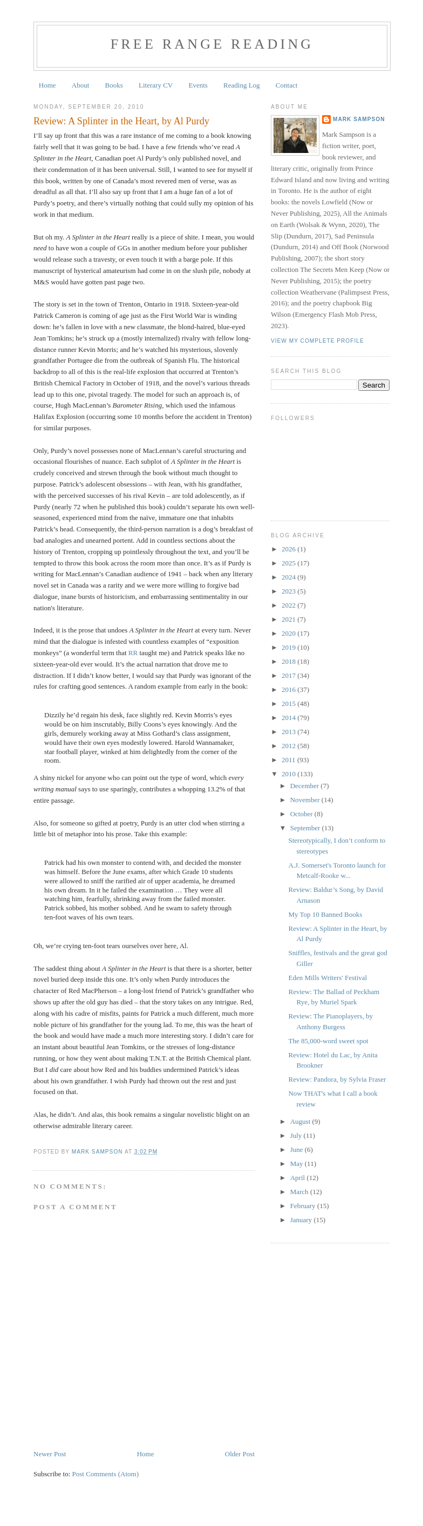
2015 (289, 703)
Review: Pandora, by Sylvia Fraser (337, 1079)
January (302, 1220)
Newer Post (49, 1454)
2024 (289, 577)
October (302, 814)
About (81, 85)
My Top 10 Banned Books (325, 914)
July (297, 1135)
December (305, 786)
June (297, 1149)
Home (47, 85)
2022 (289, 605)
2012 (289, 746)
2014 (289, 718)
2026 (289, 549)
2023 (289, 591)
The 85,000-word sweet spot (328, 1041)
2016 (289, 689)
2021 (289, 619)
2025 (289, 563)
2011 (289, 760)
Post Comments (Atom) (105, 1474)
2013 (289, 732)
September (306, 828)
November (306, 800)
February (303, 1206)
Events (197, 85)
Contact (286, 85)
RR (133, 653)
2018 (289, 661)
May (297, 1164)
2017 (289, 675)
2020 (289, 633)
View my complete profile (317, 341)
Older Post (240, 1454)
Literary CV (156, 85)
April (298, 1178)
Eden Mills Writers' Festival (327, 978)
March (300, 1192)
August (301, 1121)
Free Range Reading (212, 44)
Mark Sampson (359, 119)
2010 (289, 774)
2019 (289, 647)
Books (114, 85)
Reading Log (241, 85)
